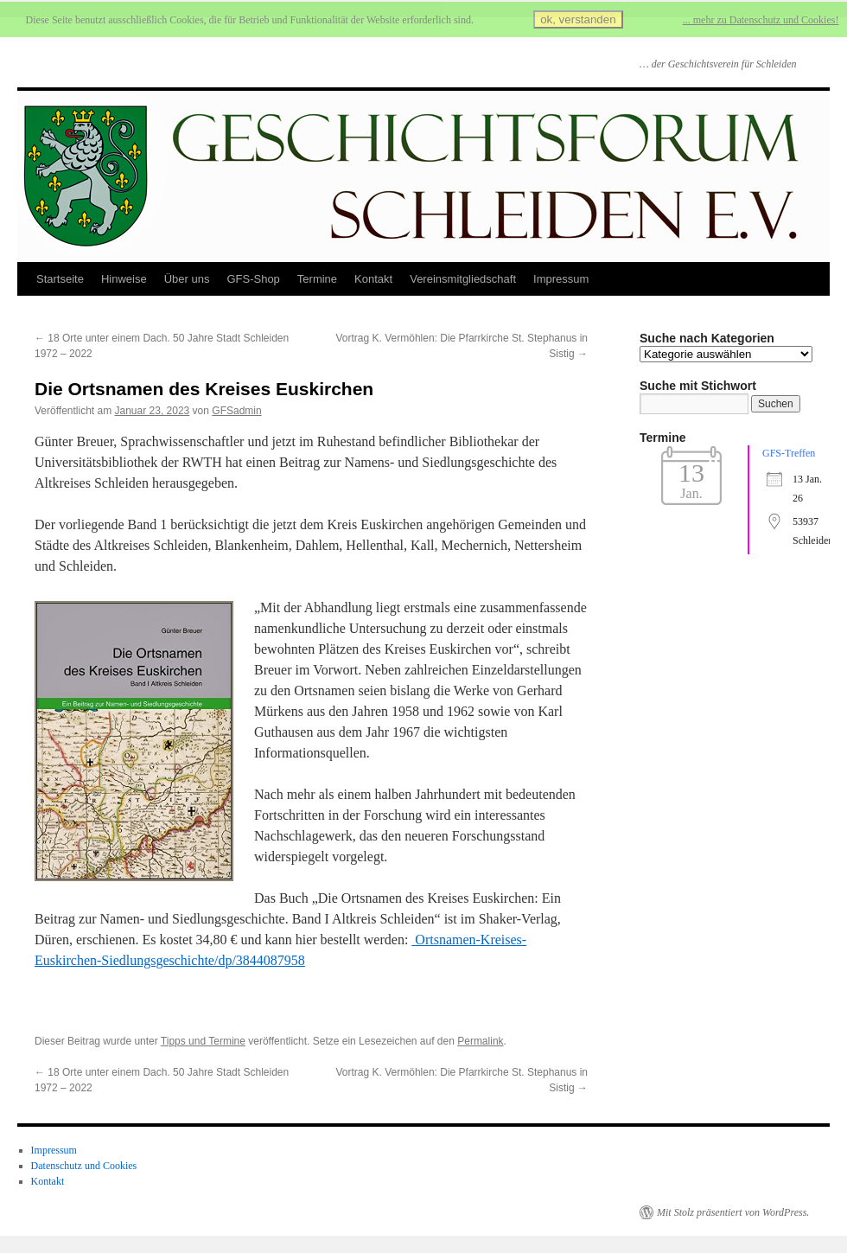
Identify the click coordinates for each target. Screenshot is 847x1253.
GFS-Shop (252, 278)
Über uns (187, 278)
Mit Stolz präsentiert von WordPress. (733, 1212)
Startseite (60, 278)
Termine (317, 278)
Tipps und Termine (203, 1041)
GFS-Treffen (788, 453)
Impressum (561, 278)
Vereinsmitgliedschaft (463, 278)
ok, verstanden (577, 19)
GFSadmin (236, 411)
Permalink (480, 1041)
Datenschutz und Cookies (84, 1166)
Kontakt (373, 278)
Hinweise (124, 278)
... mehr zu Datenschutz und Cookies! (761, 20)
